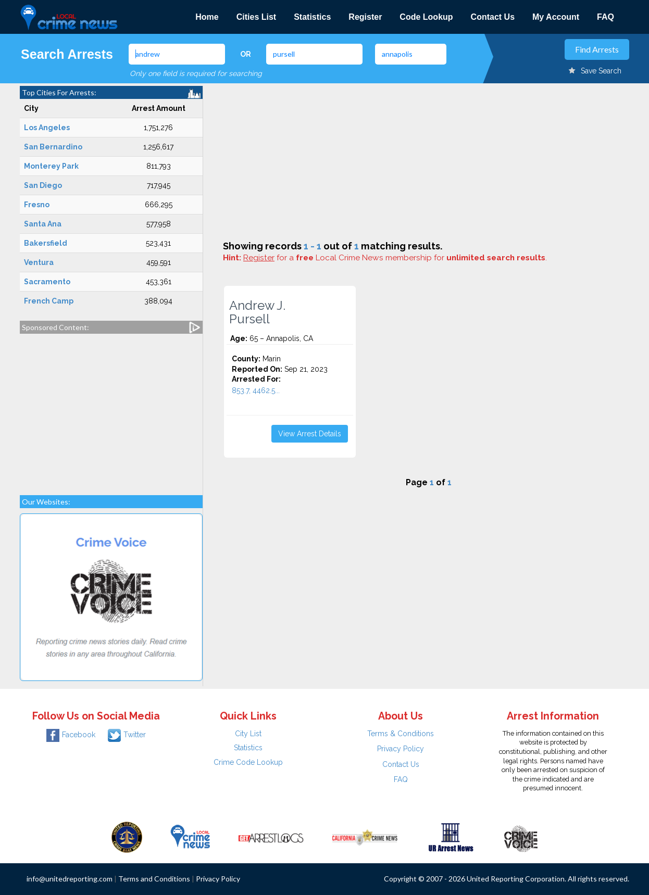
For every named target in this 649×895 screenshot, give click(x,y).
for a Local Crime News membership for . (395, 257)
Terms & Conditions (400, 733)
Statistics (312, 16)
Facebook (70, 734)
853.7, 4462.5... (256, 390)
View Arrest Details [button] (309, 434)
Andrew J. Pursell (257, 312)
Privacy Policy (400, 749)
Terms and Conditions (154, 878)
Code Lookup (426, 16)
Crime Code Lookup (248, 762)
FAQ (605, 16)
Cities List (256, 16)
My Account (555, 16)
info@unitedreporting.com (70, 878)
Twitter (127, 734)
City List (248, 733)
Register (365, 16)
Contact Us (493, 16)
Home (206, 16)
